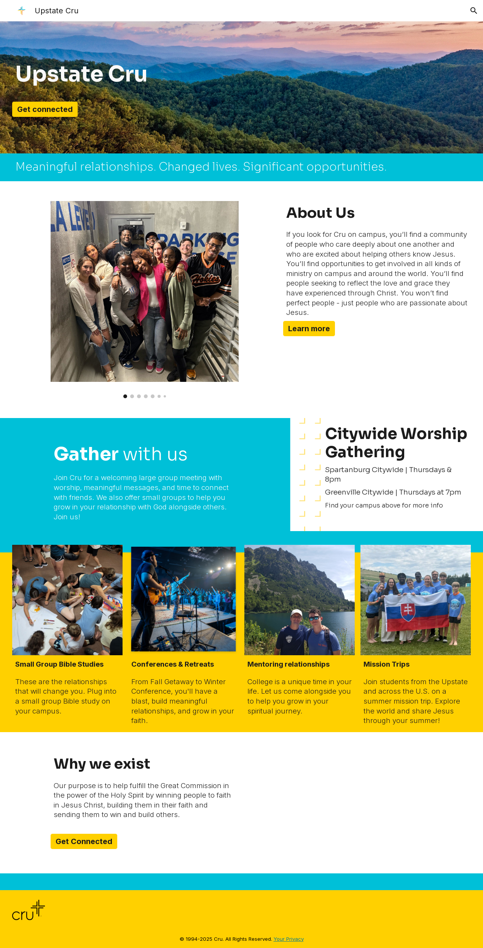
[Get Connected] (84, 841)
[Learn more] (309, 328)
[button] (474, 11)
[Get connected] (45, 109)
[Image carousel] (145, 299)
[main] (125, 74)
